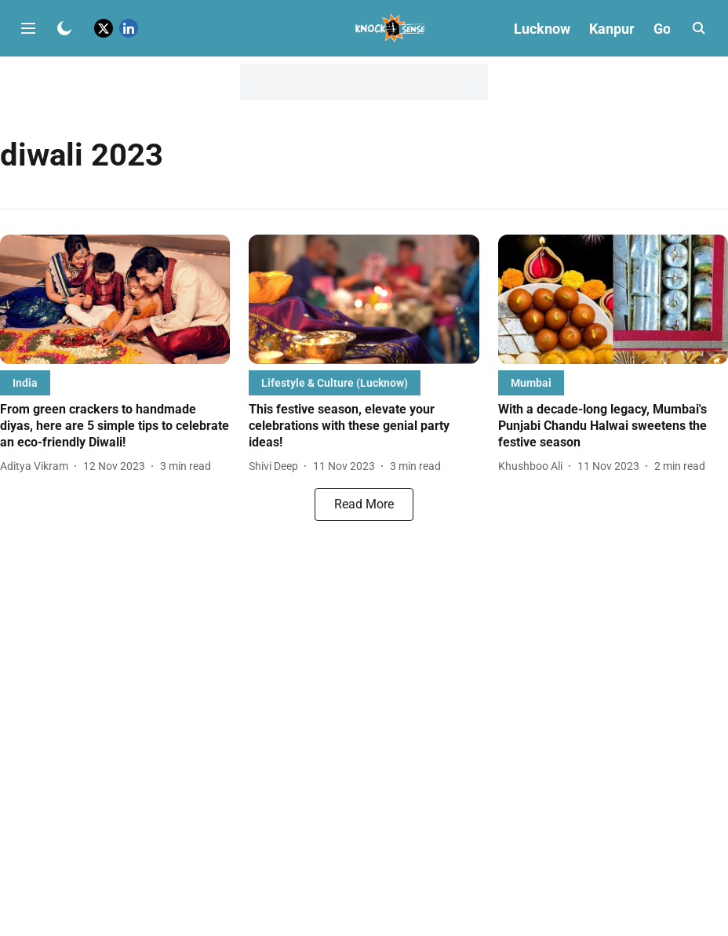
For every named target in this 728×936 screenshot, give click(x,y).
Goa (666, 28)
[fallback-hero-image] (115, 299)
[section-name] (25, 382)
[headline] (115, 426)
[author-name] (37, 466)
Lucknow (542, 28)
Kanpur (612, 28)
